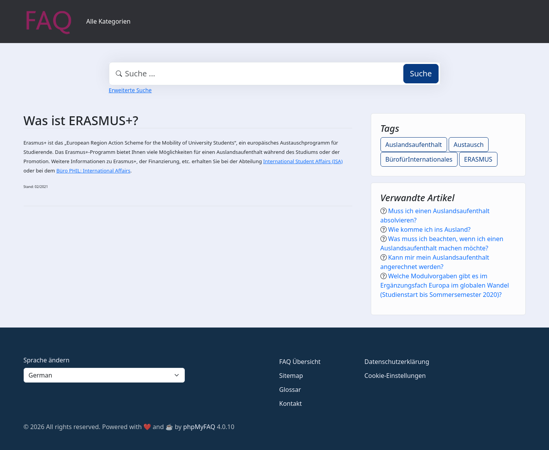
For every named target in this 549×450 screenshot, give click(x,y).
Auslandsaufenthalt (414, 144)
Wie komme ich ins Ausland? (429, 229)
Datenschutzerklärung (397, 361)
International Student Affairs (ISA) (302, 161)
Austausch (469, 144)
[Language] (104, 375)
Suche (421, 73)
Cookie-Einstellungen (395, 375)
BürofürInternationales (419, 159)
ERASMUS (478, 159)
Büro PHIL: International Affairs (93, 170)
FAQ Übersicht (300, 361)
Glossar (290, 389)
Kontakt (290, 403)
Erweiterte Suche (130, 90)
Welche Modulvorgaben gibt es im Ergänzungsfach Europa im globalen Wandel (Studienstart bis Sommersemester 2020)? (444, 285)
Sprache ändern (47, 360)
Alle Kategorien (108, 21)
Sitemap (291, 375)
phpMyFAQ (199, 426)
